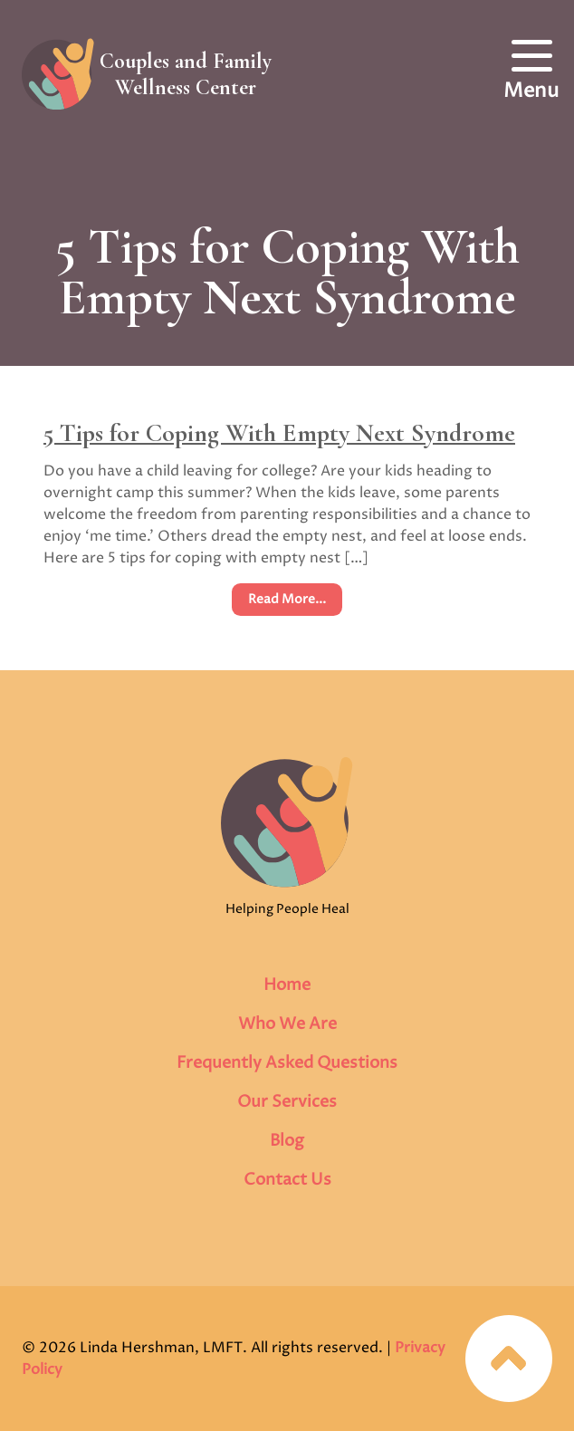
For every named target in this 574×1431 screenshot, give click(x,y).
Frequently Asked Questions (287, 1063)
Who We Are (287, 1024)
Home (287, 985)
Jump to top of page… (508, 1358)
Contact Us (287, 1179)
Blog (287, 1140)
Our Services (287, 1101)
